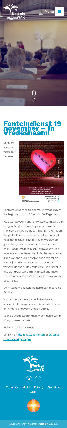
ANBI (33, 392)
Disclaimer (54, 387)
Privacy (39, 387)
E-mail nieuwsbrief (18, 387)
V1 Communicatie (36, 424)
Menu (54, 11)
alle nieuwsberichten (31, 334)
